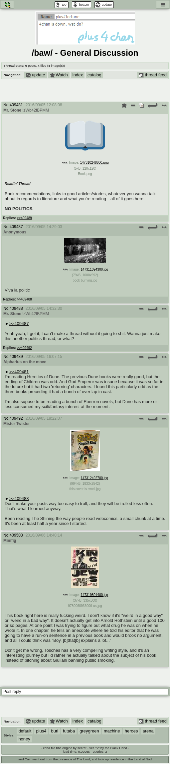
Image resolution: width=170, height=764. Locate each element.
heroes (131, 730)
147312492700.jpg (94, 478)
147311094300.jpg (94, 269)
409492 (16, 418)
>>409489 (24, 218)
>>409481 (19, 371)
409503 (16, 535)
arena (147, 730)
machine (112, 730)
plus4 (41, 730)
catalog (94, 74)
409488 (16, 308)
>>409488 (24, 299)
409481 (16, 105)
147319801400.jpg (94, 595)
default (24, 730)
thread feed (153, 74)
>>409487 (19, 323)
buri (54, 730)
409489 (16, 356)
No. (6, 105)
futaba (69, 730)
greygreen (89, 730)
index (78, 74)
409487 (16, 226)
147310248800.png (94, 162)
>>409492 (24, 348)
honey (24, 738)
